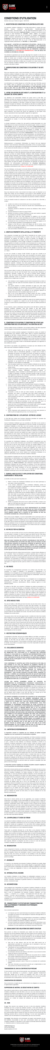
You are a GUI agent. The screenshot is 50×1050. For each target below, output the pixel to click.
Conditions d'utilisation (17, 1044)
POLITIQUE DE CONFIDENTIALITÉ (25, 50)
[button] (46, 7)
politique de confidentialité (33, 597)
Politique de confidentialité (32, 1044)
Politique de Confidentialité (27, 166)
